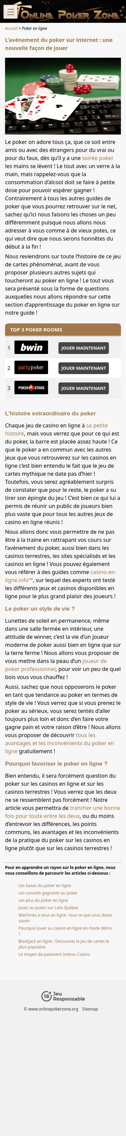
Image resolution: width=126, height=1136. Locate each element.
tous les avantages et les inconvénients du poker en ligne (59, 743)
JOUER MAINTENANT (83, 348)
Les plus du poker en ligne (43, 900)
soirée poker (98, 158)
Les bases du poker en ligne (44, 885)
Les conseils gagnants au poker (48, 893)
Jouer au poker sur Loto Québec (48, 908)
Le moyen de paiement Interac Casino (54, 954)
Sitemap (90, 1009)
